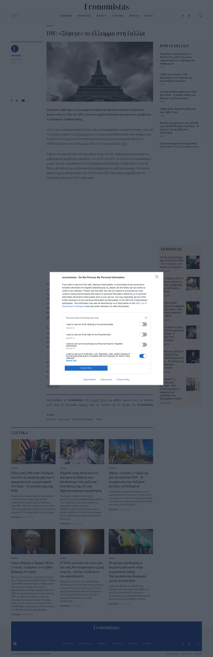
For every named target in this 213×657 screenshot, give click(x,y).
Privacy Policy (123, 358)
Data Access (106, 358)
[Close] (157, 299)
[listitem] (106, 339)
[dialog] (106, 328)
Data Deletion (89, 358)
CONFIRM (86, 347)
